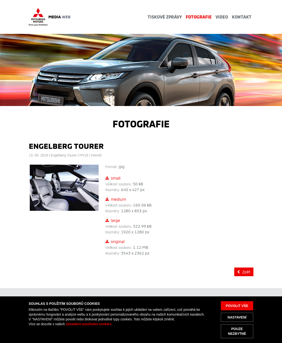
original (115, 241)
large (112, 220)
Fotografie (199, 16)
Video (222, 16)
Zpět (244, 271)
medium (115, 199)
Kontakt (242, 16)
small (112, 178)
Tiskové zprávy (165, 16)
